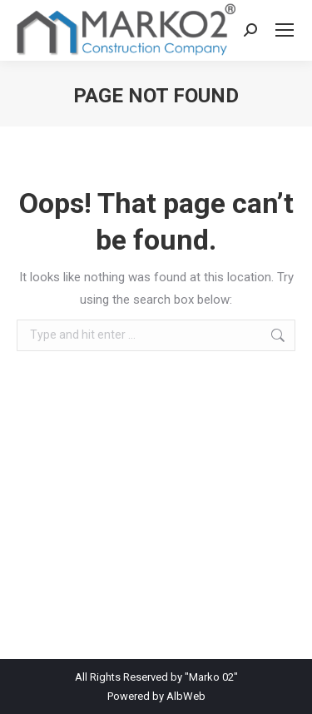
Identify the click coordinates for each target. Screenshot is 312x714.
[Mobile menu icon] (284, 30)
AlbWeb (186, 696)
